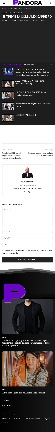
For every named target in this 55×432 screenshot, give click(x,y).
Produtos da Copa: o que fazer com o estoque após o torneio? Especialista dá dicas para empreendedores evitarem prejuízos (26, 343)
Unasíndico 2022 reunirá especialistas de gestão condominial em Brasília (11, 155)
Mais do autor (29, 65)
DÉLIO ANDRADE (10, 20)
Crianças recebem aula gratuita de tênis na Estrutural (40, 154)
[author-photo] (27, 178)
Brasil (4, 337)
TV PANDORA (12, 9)
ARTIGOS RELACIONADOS (12, 65)
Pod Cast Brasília (25, 9)
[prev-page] (48, 64)
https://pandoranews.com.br (27, 185)
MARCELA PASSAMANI (25, 115)
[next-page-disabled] (51, 64)
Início (4, 9)
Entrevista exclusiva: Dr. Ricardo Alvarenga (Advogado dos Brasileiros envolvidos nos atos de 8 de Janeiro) (32, 72)
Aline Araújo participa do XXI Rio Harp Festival (23, 393)
